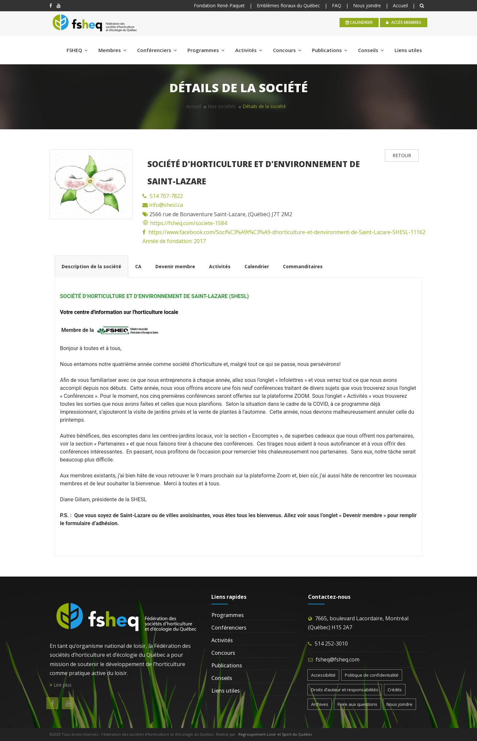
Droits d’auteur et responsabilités (344, 690)
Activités (248, 50)
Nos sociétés (222, 106)
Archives (319, 704)
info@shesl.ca (165, 205)
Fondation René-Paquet (219, 5)
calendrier (359, 22)
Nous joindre (367, 5)
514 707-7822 (166, 196)
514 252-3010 (331, 643)
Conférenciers (157, 50)
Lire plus (61, 685)
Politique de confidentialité (371, 675)
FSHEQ (77, 50)
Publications (329, 50)
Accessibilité (323, 675)
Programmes (206, 50)
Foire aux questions (357, 704)
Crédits (395, 690)
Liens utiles (408, 50)
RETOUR (402, 155)
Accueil (400, 5)
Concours (287, 50)
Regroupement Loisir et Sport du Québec (275, 734)
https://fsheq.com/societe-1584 (184, 223)
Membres (112, 50)
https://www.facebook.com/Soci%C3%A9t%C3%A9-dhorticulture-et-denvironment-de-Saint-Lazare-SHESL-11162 (286, 232)
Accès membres (403, 22)
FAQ (336, 5)
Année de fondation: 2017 (174, 241)
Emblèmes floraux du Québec (288, 5)
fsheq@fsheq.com (337, 659)
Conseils (371, 50)
